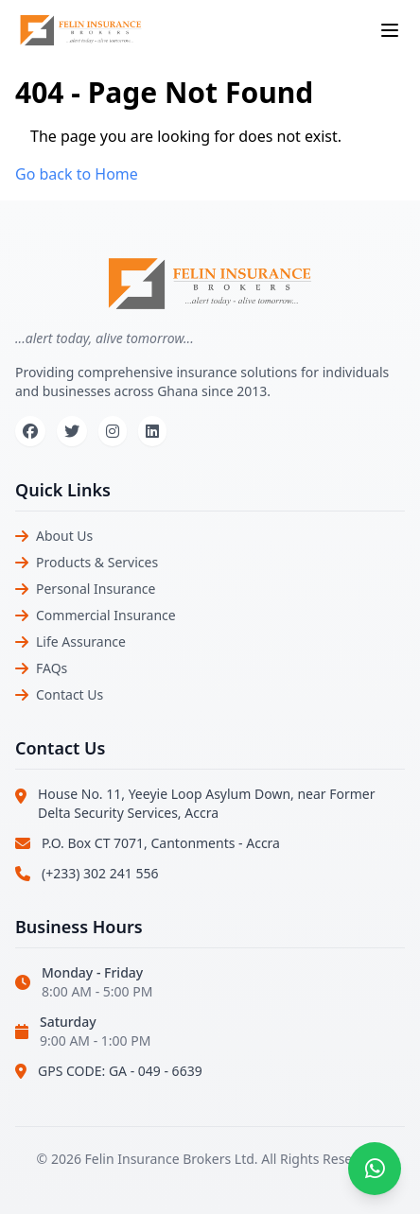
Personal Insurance (95, 589)
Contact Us (69, 694)
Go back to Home (76, 174)
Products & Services (97, 562)
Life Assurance (81, 641)
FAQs (51, 668)
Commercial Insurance (106, 615)
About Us (64, 536)
